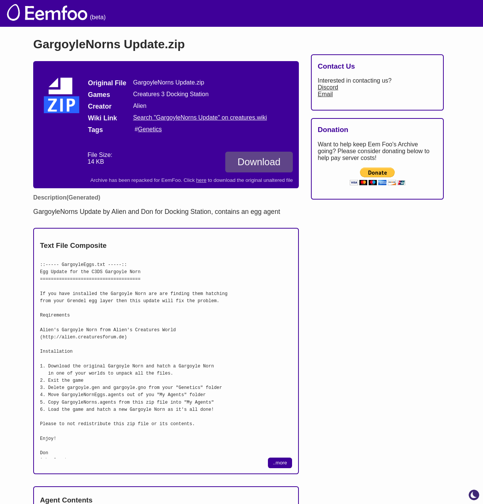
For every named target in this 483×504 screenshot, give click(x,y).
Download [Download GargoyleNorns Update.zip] (258, 162)
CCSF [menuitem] (435, 13)
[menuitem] (464, 12)
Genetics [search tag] (150, 129)
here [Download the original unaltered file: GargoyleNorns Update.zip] (201, 180)
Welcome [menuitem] (263, 13)
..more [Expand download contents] (280, 463)
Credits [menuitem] (302, 13)
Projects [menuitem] (399, 13)
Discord (328, 87)
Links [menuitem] (364, 13)
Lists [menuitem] (335, 13)
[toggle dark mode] (474, 495)
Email (325, 94)
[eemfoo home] (46, 13)
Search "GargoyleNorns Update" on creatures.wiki (200, 117)
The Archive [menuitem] (216, 13)
